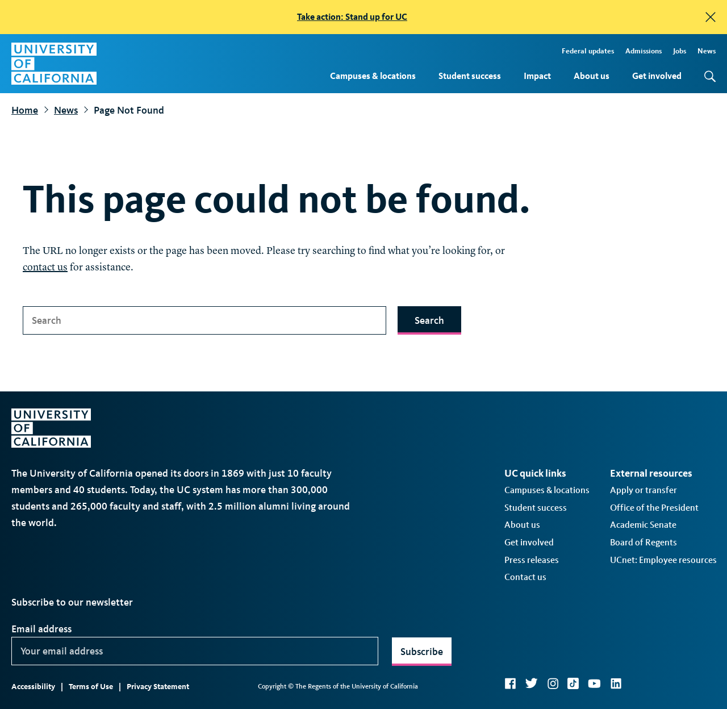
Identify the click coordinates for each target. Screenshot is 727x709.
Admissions (643, 51)
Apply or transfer (643, 490)
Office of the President (654, 507)
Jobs (679, 51)
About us (591, 75)
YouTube (594, 683)
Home (24, 110)
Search (429, 320)
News (706, 51)
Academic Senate (643, 524)
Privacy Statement (158, 686)
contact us (45, 267)
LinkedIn (615, 683)
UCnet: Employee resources (663, 559)
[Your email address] (194, 651)
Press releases (531, 559)
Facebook (510, 683)
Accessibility (33, 686)
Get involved (657, 75)
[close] (710, 17)
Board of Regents (643, 542)
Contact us (525, 577)
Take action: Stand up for (352, 16)
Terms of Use (91, 686)
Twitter (531, 683)
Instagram (552, 683)
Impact (537, 75)
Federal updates (588, 51)
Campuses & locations (373, 75)
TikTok (573, 683)
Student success (469, 75)
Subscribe (421, 651)
